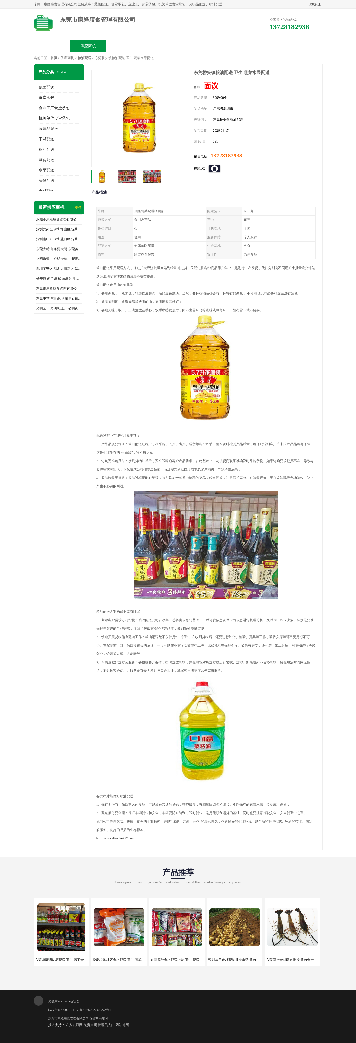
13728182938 (226, 155)
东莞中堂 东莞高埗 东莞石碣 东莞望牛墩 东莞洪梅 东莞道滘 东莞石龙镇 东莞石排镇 (59, 298)
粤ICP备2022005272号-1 (95, 1010)
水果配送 (46, 170)
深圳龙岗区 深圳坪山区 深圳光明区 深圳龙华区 (59, 229)
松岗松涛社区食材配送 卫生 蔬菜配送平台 (124, 960)
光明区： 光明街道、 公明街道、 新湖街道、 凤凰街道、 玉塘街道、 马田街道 (59, 308)
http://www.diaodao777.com (115, 838)
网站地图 (122, 1025)
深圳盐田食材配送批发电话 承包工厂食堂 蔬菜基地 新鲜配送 (253, 960)
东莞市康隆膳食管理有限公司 (68, 1018)
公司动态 (196, 46)
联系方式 (268, 46)
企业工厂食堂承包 (54, 108)
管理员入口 (106, 1025)
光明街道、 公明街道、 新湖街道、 (59, 259)
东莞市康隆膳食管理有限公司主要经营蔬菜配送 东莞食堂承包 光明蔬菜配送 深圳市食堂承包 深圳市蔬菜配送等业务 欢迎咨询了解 (59, 219)
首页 (54, 58)
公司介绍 (160, 46)
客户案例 (232, 46)
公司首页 (52, 46)
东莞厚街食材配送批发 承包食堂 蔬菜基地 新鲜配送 (304, 960)
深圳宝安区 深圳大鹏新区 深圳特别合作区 (59, 269)
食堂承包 (46, 97)
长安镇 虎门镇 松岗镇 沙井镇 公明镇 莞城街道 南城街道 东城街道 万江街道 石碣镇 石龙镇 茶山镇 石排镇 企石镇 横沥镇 (59, 278)
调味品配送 (48, 129)
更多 (78, 207)
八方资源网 (74, 1025)
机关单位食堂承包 (54, 118)
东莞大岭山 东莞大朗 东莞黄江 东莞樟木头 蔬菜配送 (59, 249)
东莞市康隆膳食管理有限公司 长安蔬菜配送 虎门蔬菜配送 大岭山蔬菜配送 (59, 288)
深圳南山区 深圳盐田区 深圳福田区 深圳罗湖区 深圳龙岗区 (59, 239)
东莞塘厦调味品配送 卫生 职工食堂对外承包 (68, 960)
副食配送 (46, 160)
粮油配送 (84, 58)
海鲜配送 (46, 180)
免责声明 (90, 1025)
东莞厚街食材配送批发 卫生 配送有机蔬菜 (181, 960)
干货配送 (46, 139)
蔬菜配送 (46, 87)
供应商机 (88, 46)
